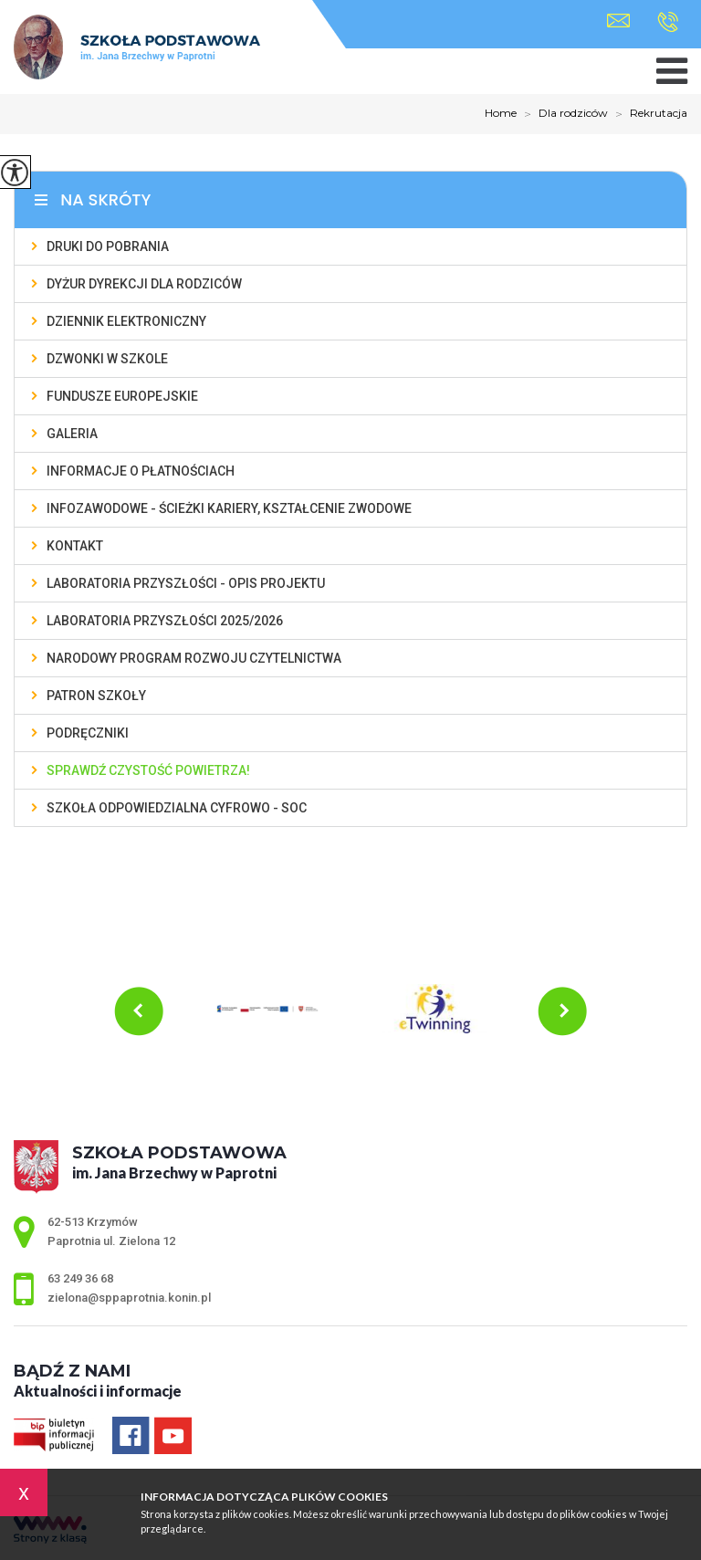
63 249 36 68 (667, 22)
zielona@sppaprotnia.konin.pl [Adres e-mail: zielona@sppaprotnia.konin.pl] (129, 1297)
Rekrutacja (647, 114)
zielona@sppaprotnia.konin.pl (618, 20)
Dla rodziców (562, 114)
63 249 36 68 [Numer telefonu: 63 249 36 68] (80, 1278)
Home (501, 113)
